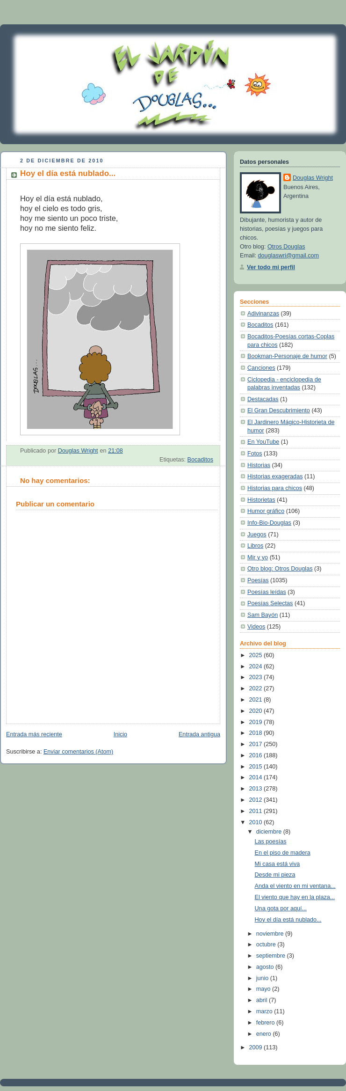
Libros (255, 545)
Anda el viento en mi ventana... (295, 886)
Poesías (258, 580)
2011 (256, 811)
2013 (256, 788)
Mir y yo (257, 557)
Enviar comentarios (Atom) (78, 751)
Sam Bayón (262, 615)
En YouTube (263, 442)
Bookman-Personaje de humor (287, 356)
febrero (266, 1022)
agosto (265, 967)
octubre (267, 944)
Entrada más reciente (34, 734)
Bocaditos (200, 459)
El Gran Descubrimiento (278, 410)
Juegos (257, 534)
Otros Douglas (286, 246)
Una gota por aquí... (281, 908)
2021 (256, 699)
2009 (256, 1047)
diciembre (269, 831)
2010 (256, 822)
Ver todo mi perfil (271, 267)
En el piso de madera (282, 852)
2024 (256, 666)
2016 (256, 755)
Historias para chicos (274, 488)
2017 (256, 744)
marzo (265, 1011)
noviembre (270, 933)
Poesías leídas (266, 592)
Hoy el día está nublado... (288, 919)
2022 (256, 688)
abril (262, 1000)
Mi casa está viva (277, 864)
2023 (256, 677)
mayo (264, 989)
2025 (256, 655)
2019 (256, 722)
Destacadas (263, 399)
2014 (256, 777)
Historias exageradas (275, 476)
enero (264, 1034)
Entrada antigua (199, 734)
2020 (256, 711)
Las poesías (271, 841)
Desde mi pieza (275, 874)
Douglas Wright (313, 178)
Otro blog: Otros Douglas (279, 568)
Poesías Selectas (270, 603)
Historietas (261, 500)
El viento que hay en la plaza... (295, 897)
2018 (256, 733)
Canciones (261, 368)
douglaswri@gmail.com (288, 255)
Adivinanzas (263, 313)
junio (263, 978)
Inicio (120, 734)
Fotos (254, 453)
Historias (258, 465)
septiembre (271, 955)
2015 (256, 766)
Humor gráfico (265, 511)
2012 (256, 800)
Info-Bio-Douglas (269, 523)
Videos (256, 626)
